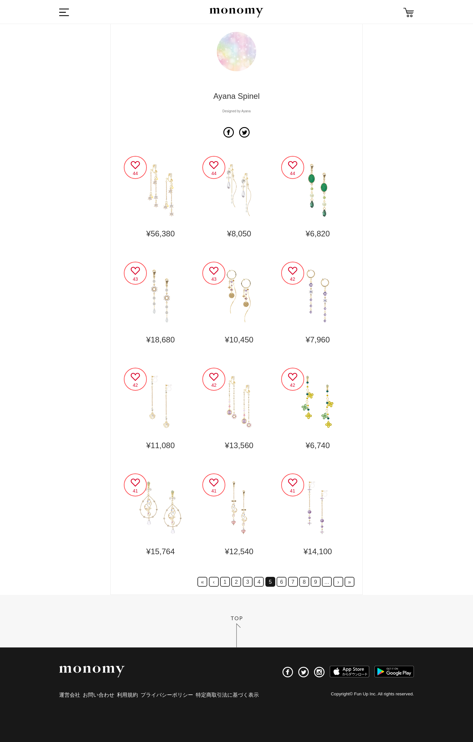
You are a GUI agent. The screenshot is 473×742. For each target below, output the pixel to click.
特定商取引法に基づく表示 (227, 695)
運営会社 (69, 695)
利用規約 (127, 695)
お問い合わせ (98, 695)
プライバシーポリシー (167, 695)
